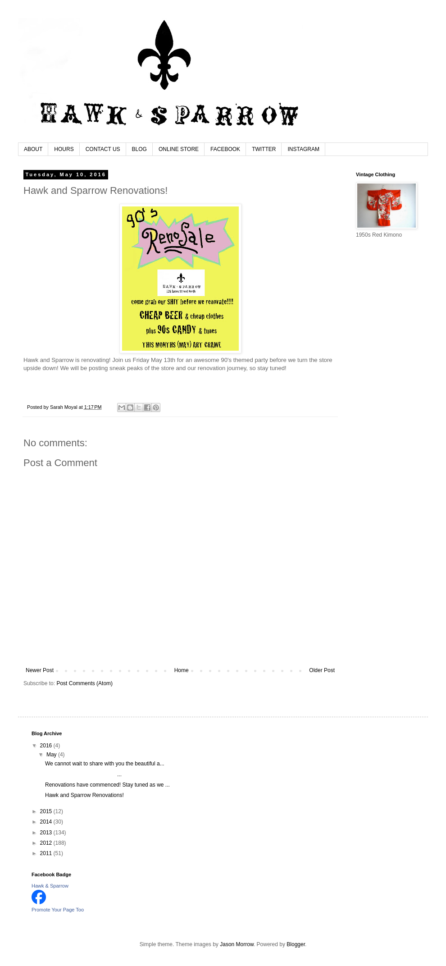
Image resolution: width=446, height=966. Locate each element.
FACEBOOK (225, 149)
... (83, 774)
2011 (47, 853)
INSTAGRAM (303, 149)
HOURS (63, 149)
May (52, 754)
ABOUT (33, 149)
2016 (47, 745)
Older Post (322, 670)
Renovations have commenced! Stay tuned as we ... (107, 785)
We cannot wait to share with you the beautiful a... (104, 763)
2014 (47, 822)
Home (181, 670)
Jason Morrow (237, 944)
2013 (47, 832)
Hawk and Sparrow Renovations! (84, 795)
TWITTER (264, 149)
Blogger (296, 944)
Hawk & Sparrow (50, 885)
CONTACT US (103, 149)
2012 (47, 843)
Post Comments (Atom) (84, 683)
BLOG (139, 149)
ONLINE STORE (179, 149)
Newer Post (40, 670)
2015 (47, 811)
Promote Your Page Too (58, 909)
